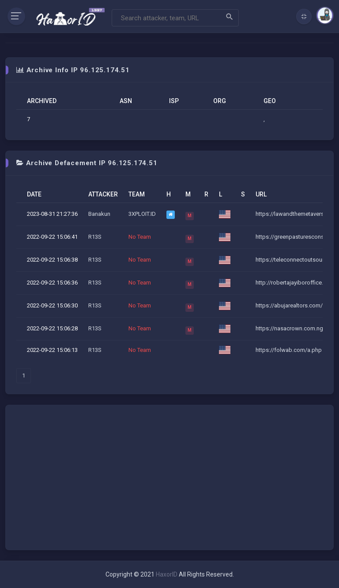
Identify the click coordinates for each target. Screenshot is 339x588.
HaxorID (166, 574)
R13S (95, 236)
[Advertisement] (169, 477)
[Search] (175, 17)
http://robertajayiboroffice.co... (295, 282)
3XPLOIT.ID (142, 214)
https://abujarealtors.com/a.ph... (297, 305)
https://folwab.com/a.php (289, 350)
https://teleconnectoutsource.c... (297, 259)
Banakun (99, 214)
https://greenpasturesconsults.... (297, 236)
